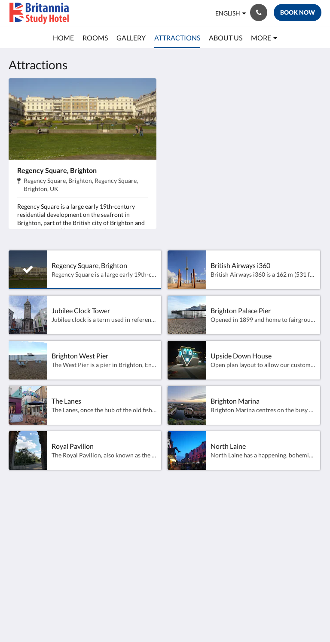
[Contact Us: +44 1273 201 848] (258, 12)
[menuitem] (63, 38)
